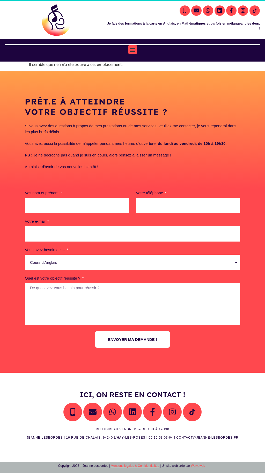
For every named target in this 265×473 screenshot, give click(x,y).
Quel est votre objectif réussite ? (53, 278)
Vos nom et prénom (42, 193)
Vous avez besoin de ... (45, 250)
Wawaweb (198, 466)
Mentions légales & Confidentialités (135, 466)
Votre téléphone (150, 193)
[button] (132, 49)
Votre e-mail (36, 221)
